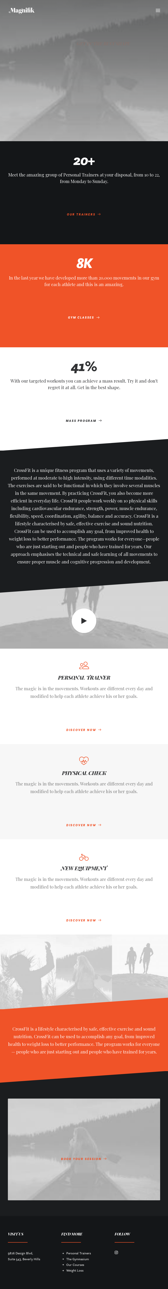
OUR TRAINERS (84, 214)
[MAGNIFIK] (22, 10)
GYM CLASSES (84, 317)
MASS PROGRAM (84, 421)
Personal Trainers (78, 1253)
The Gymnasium (77, 1259)
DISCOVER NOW (84, 730)
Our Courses (75, 1265)
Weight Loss (75, 1270)
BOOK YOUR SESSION (84, 1155)
